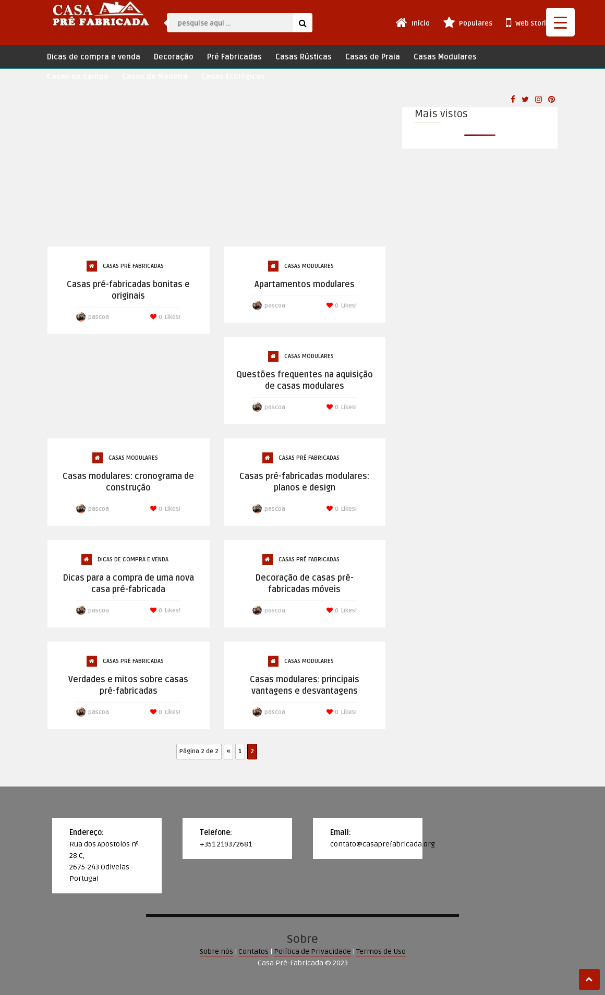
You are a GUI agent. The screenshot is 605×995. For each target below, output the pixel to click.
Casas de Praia (372, 57)
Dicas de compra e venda (93, 57)
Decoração (173, 57)
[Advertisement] (216, 168)
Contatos (253, 951)
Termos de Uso (381, 951)
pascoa (98, 317)
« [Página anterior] (228, 751)
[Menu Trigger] (560, 22)
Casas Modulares (445, 57)
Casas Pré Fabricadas (133, 266)
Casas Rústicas (303, 57)
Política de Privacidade (312, 951)
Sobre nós (216, 951)
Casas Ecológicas (233, 76)
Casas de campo (77, 76)
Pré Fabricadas (234, 57)
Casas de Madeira (155, 76)
